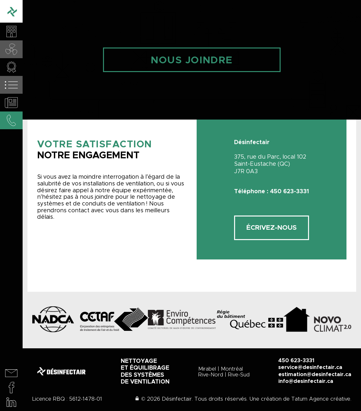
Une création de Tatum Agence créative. (300, 399)
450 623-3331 (296, 360)
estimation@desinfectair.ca (314, 374)
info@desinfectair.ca (305, 381)
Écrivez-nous (271, 228)
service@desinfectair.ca (310, 367)
